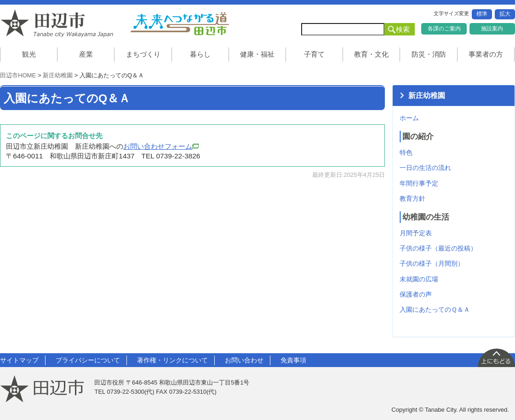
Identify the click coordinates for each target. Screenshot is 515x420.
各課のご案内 (444, 28)
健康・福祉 (257, 54)
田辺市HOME (18, 75)
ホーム (409, 118)
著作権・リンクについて (172, 360)
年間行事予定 (419, 183)
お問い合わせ (244, 360)
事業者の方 (486, 54)
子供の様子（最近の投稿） (438, 248)
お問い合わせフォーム (161, 146)
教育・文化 (371, 54)
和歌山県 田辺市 (60, 23)
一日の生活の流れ (425, 167)
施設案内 (492, 28)
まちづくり (143, 54)
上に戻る (496, 357)
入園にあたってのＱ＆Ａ (435, 309)
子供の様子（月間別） (432, 263)
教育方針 (412, 198)
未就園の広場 (419, 279)
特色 (406, 152)
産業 (86, 54)
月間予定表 (416, 233)
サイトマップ (19, 360)
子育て (314, 54)
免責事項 (293, 360)
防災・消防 (429, 54)
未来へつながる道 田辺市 (179, 23)
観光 (29, 54)
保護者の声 (416, 294)
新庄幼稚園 (58, 75)
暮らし (200, 54)
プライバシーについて (88, 360)
